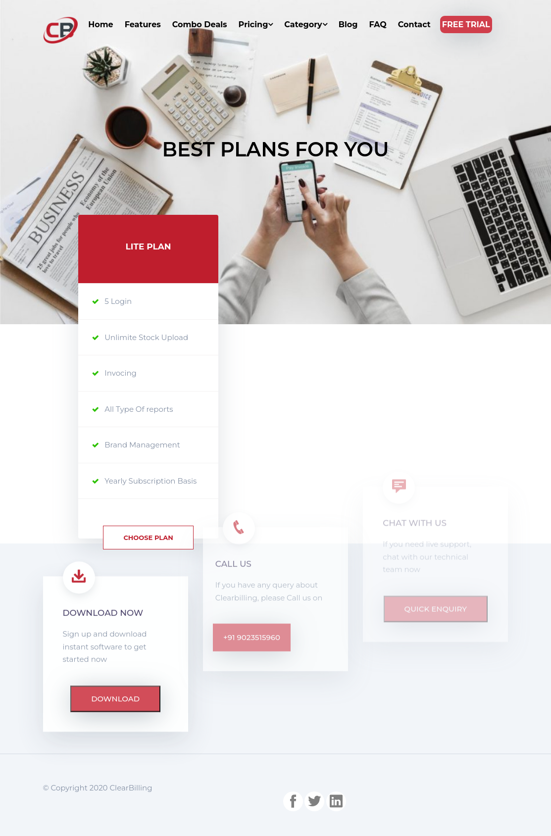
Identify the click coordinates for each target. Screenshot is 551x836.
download (115, 595)
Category (305, 24)
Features (143, 24)
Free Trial (466, 24)
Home (100, 24)
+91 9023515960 (251, 566)
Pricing (256, 24)
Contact (414, 24)
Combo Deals (199, 24)
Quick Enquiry (435, 562)
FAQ (377, 24)
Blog (348, 24)
